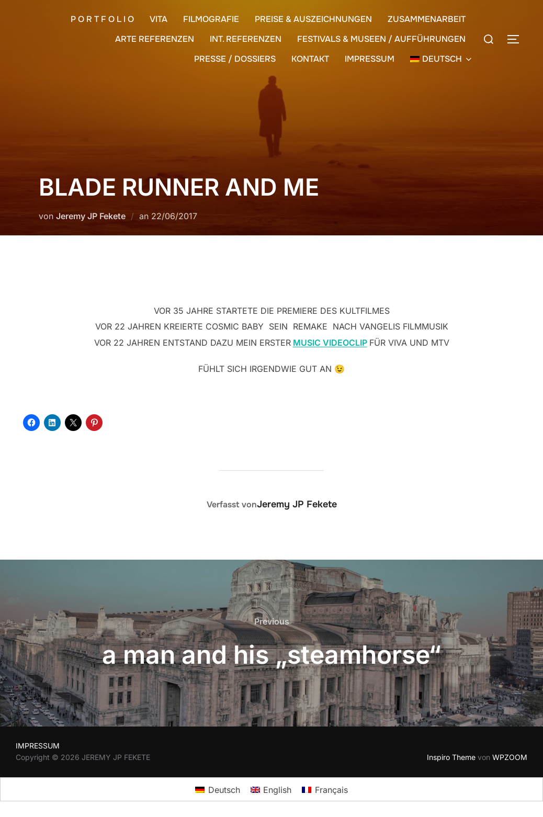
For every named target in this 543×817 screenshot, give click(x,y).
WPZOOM (509, 757)
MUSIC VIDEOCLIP (330, 342)
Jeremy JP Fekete (91, 216)
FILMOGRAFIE (211, 19)
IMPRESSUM (369, 58)
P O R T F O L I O (102, 19)
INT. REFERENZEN (245, 38)
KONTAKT (310, 58)
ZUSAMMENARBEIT (427, 19)
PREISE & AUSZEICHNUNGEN (313, 19)
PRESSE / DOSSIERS (235, 58)
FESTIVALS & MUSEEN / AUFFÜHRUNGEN (381, 38)
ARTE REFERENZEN (154, 38)
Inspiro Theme (451, 757)
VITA (158, 19)
